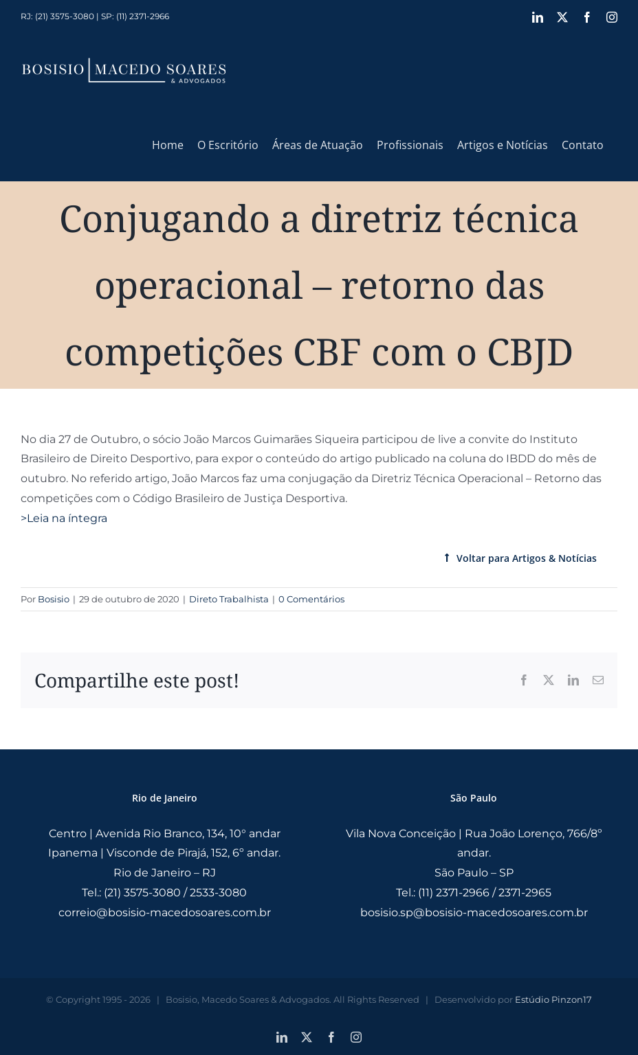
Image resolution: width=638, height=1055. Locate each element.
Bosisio (53, 598)
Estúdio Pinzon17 (553, 999)
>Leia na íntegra (64, 518)
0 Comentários (311, 598)
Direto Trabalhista (229, 598)
